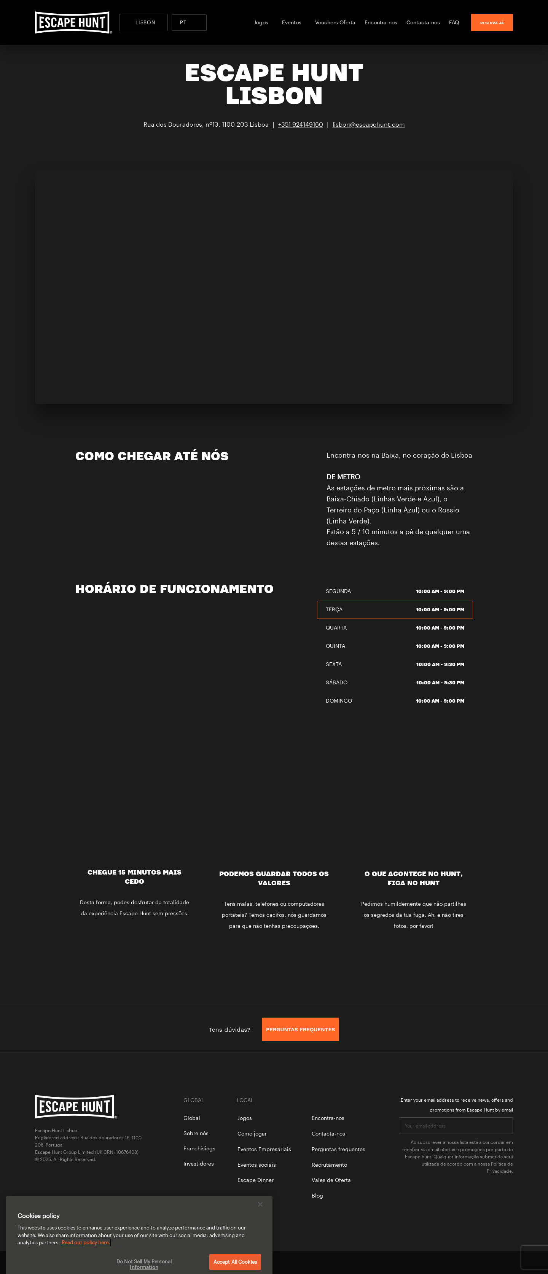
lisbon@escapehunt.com (369, 124)
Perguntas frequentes (338, 1149)
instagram (509, 1262)
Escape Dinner (255, 1180)
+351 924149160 (300, 124)
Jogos (263, 22)
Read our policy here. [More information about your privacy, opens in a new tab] (86, 1253)
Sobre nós (196, 1133)
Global (191, 1118)
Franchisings (199, 1148)
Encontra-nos (381, 22)
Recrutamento (329, 1164)
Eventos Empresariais (264, 1149)
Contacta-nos (423, 22)
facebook (483, 1262)
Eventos (294, 22)
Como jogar (252, 1133)
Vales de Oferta (331, 1180)
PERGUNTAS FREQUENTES (300, 1029)
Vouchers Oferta (335, 22)
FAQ (454, 22)
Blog (317, 1195)
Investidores (198, 1163)
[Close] (260, 1215)
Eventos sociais (256, 1164)
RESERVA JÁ (492, 22)
